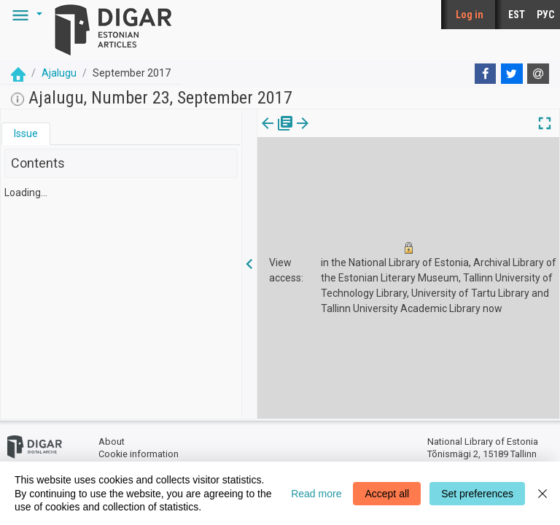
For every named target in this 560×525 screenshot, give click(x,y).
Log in (469, 14)
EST (516, 14)
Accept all (387, 493)
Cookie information (138, 453)
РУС (545, 14)
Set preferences (477, 493)
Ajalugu (59, 73)
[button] (25, 14)
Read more (316, 493)
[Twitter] (512, 73)
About (111, 441)
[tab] (25, 133)
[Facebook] (486, 73)
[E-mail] (538, 73)
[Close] (542, 493)
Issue (26, 133)
